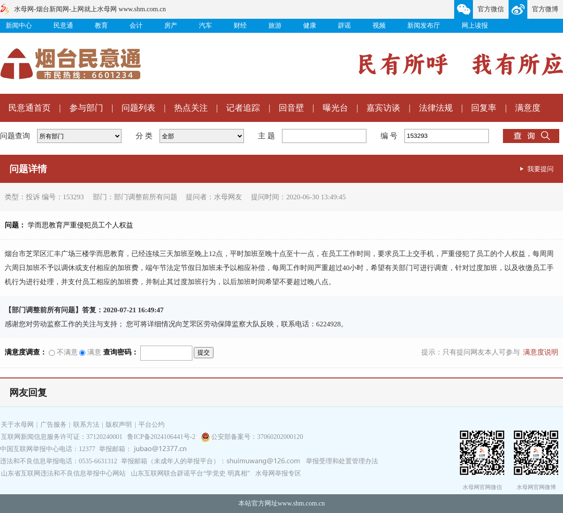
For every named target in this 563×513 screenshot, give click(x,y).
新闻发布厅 (423, 25)
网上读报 (475, 25)
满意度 (527, 108)
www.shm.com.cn (301, 503)
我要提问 (540, 169)
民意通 (63, 25)
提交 (204, 352)
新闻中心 (19, 25)
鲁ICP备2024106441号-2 (162, 436)
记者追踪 (243, 108)
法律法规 (436, 108)
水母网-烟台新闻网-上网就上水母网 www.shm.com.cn (90, 9)
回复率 (483, 108)
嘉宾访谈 (383, 108)
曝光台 (335, 108)
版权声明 (119, 424)
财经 (240, 25)
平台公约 (151, 424)
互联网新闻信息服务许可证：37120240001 (61, 436)
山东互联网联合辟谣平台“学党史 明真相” (190, 473)
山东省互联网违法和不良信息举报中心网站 (63, 473)
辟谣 (344, 25)
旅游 (275, 25)
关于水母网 (18, 424)
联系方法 (86, 424)
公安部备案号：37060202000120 (257, 436)
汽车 (205, 25)
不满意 (63, 352)
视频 (379, 25)
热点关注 (191, 108)
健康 (309, 25)
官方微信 (491, 9)
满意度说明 (540, 352)
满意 (90, 352)
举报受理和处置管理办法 (342, 461)
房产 (170, 25)
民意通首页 (29, 108)
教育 (101, 25)
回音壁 (291, 108)
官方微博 (545, 9)
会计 (136, 25)
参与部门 (86, 108)
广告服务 (53, 424)
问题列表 (138, 108)
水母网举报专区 (278, 473)
